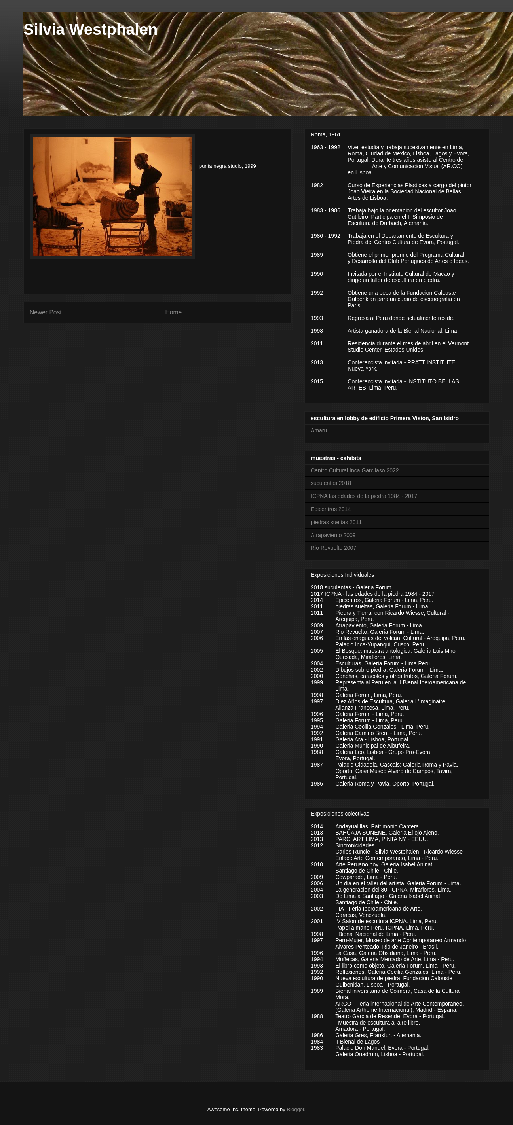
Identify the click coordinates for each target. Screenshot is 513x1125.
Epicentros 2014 (331, 509)
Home (173, 312)
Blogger (295, 1109)
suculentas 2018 (331, 483)
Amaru (319, 430)
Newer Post (46, 312)
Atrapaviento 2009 (333, 535)
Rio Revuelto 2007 (333, 548)
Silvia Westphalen (90, 29)
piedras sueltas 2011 (336, 522)
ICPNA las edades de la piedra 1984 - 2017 (364, 496)
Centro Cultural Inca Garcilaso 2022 (355, 470)
